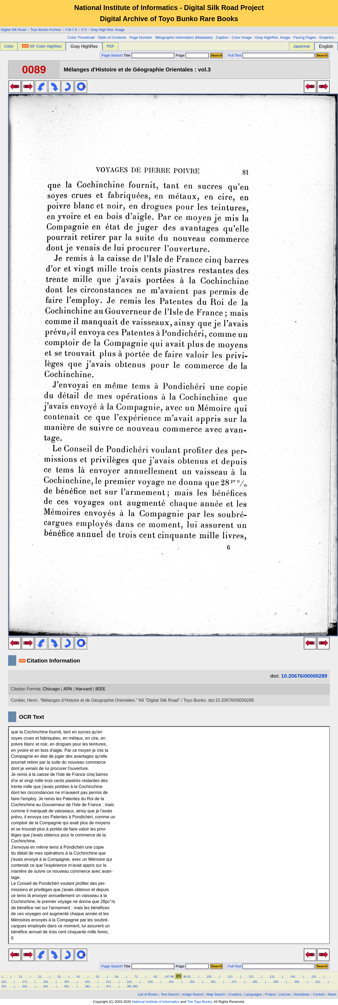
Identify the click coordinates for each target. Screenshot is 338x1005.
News (332, 994)
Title (149, 55)
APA (67, 689)
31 (59, 976)
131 (272, 976)
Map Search (216, 994)
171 (25, 981)
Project (270, 994)
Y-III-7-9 (71, 30)
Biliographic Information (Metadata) (184, 37)
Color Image (242, 37)
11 (20, 976)
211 (108, 981)
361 (87, 986)
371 (108, 986)
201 (87, 981)
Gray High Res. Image (108, 30)
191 (66, 981)
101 (209, 976)
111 (230, 976)
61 (117, 976)
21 (39, 976)
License (284, 994)
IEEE (100, 689)
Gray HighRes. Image (272, 37)
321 (3, 986)
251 (192, 981)
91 (189, 976)
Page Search (112, 55)
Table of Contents (112, 37)
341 (45, 986)
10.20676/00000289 (304, 676)
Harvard (84, 689)
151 (313, 976)
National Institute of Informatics (156, 1002)
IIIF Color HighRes (42, 46)
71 (136, 976)
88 (172, 976)
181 (45, 981)
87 (168, 976)
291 (276, 981)
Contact (319, 994)
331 (25, 986)
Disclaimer (302, 994)
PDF (110, 46)
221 (129, 981)
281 (255, 981)
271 (234, 981)
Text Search (170, 994)
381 (129, 986)
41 (78, 976)
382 (135, 986)
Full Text (234, 55)
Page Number (141, 37)
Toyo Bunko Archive (45, 30)
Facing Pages (304, 37)
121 (251, 976)
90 (185, 976)
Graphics (326, 37)
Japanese (301, 46)
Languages (253, 994)
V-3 (83, 30)
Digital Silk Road (13, 30)
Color (8, 46)
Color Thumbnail (81, 37)
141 (293, 976)
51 (97, 976)
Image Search (193, 994)
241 (171, 981)
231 (150, 981)
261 (213, 981)
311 (317, 981)
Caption (222, 37)
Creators (235, 994)
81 (155, 976)
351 (66, 986)
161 (3, 981)
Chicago (51, 689)
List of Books (148, 994)
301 (297, 981)
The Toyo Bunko (199, 1002)
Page (192, 55)
